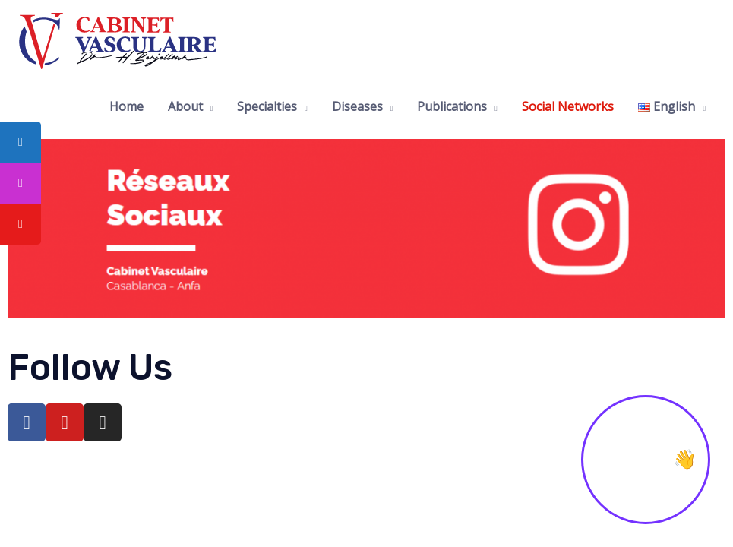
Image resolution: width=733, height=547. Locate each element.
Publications (452, 106)
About (185, 106)
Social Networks (568, 106)
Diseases (357, 106)
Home (126, 106)
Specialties (267, 106)
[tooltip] (20, 142)
